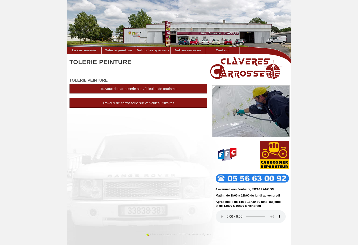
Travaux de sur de (138, 89)
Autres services (187, 50)
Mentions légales (201, 234)
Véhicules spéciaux (153, 50)
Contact (222, 50)
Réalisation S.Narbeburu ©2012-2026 (168, 234)
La (84, 50)
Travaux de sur (138, 103)
